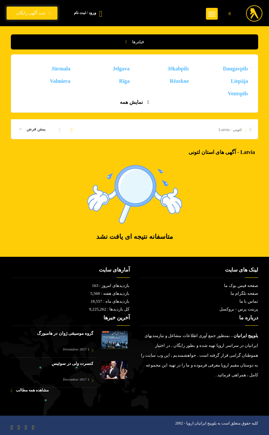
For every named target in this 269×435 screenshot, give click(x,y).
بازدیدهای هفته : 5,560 (110, 293)
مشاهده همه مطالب (30, 390)
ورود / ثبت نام (85, 12)
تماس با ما (248, 301)
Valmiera (60, 81)
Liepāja (239, 81)
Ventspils (238, 93)
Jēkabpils (178, 68)
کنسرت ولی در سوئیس (72, 363)
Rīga (124, 81)
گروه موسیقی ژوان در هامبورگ (65, 333)
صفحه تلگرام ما (244, 293)
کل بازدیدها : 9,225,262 (109, 309)
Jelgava (121, 68)
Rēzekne (179, 81)
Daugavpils (235, 68)
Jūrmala (60, 68)
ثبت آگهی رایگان (32, 13)
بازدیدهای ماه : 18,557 (109, 301)
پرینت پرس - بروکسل (238, 309)
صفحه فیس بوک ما (241, 285)
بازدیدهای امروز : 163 (111, 285)
